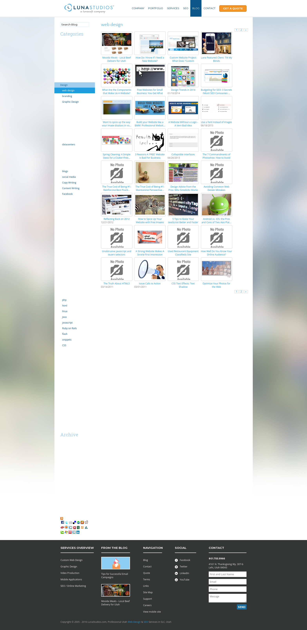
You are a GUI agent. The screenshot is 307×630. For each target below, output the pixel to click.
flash (65, 334)
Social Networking (70, 289)
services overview (77, 548)
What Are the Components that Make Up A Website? (116, 91)
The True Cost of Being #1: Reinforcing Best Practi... (116, 188)
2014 (63, 464)
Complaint (66, 79)
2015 (63, 459)
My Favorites (69, 515)
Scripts (64, 268)
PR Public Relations (70, 257)
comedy (64, 74)
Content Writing (70, 188)
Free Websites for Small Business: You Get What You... (150, 93)
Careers (147, 605)
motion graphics (69, 225)
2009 (63, 491)
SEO (185, 8)
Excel (63, 123)
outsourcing (66, 247)
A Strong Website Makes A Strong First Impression (150, 253)
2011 (63, 480)
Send (242, 606)
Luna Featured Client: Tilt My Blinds (216, 59)
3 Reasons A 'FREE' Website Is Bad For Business (150, 156)
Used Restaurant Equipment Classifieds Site (183, 253)
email (63, 118)
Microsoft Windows (70, 210)
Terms (146, 579)
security (64, 273)
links (62, 204)
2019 (63, 443)
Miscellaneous (68, 215)
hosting (64, 139)
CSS (64, 345)
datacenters (68, 144)
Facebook (67, 194)
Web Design (134, 622)
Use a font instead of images (216, 122)
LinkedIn (182, 573)
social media (69, 177)
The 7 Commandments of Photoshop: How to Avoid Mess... (216, 158)
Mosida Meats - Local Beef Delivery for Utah (116, 59)
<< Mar (65, 427)
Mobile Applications (71, 579)
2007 (63, 501)
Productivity (66, 262)
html (64, 305)
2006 (63, 507)
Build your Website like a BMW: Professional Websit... (150, 123)
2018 (63, 448)
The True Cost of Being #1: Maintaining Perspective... (149, 188)
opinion (64, 236)
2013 (63, 470)
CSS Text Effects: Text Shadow (183, 285)
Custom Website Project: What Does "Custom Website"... (183, 61)
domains (65, 107)
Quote (146, 573)
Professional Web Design (73, 377)
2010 (63, 485)
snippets (67, 339)
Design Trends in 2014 (183, 90)
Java (64, 317)
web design (68, 90)
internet (64, 150)
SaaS (63, 396)
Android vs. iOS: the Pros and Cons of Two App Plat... (216, 220)
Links (146, 586)
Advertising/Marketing (72, 42)
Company (138, 8)
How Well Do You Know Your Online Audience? (216, 253)
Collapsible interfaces (183, 154)
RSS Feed (68, 518)
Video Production (69, 573)
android (64, 48)
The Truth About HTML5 (117, 283)
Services (173, 8)
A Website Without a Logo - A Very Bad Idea (183, 123)
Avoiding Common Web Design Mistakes (216, 188)
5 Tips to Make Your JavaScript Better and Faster (183, 220)
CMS (62, 69)
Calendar (65, 58)
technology (66, 294)
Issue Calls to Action (150, 283)
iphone (64, 160)
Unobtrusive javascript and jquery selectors (116, 253)
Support (147, 598)
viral (62, 361)
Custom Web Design (71, 560)
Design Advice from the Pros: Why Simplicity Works (183, 188)
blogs (65, 171)
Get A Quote (233, 8)
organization (67, 241)
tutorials (64, 350)
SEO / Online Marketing (73, 586)
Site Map (148, 592)
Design (64, 85)
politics (64, 252)
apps (63, 53)
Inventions (66, 155)
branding (67, 96)
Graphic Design (70, 101)
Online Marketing (69, 165)
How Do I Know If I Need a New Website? (150, 59)
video (63, 356)
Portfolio (155, 8)
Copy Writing (69, 182)
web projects (67, 372)
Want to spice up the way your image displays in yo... (116, 123)
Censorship (66, 64)
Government (67, 133)
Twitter (181, 566)
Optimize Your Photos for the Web (216, 285)
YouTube (182, 579)
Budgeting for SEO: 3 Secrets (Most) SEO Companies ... (216, 91)
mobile (64, 220)
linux (65, 311)
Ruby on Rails (69, 328)
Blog (196, 8)
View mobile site (152, 611)
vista (62, 366)
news (63, 231)
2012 (63, 475)
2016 (63, 454)
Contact (209, 8)
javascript (67, 322)
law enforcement (69, 199)
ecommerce (66, 112)
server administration (72, 284)
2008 (63, 496)
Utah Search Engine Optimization (71, 384)
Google (64, 128)
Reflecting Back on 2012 (117, 219)
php (64, 300)
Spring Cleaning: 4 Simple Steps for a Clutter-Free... (116, 156)
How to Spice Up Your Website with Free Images (150, 220)
